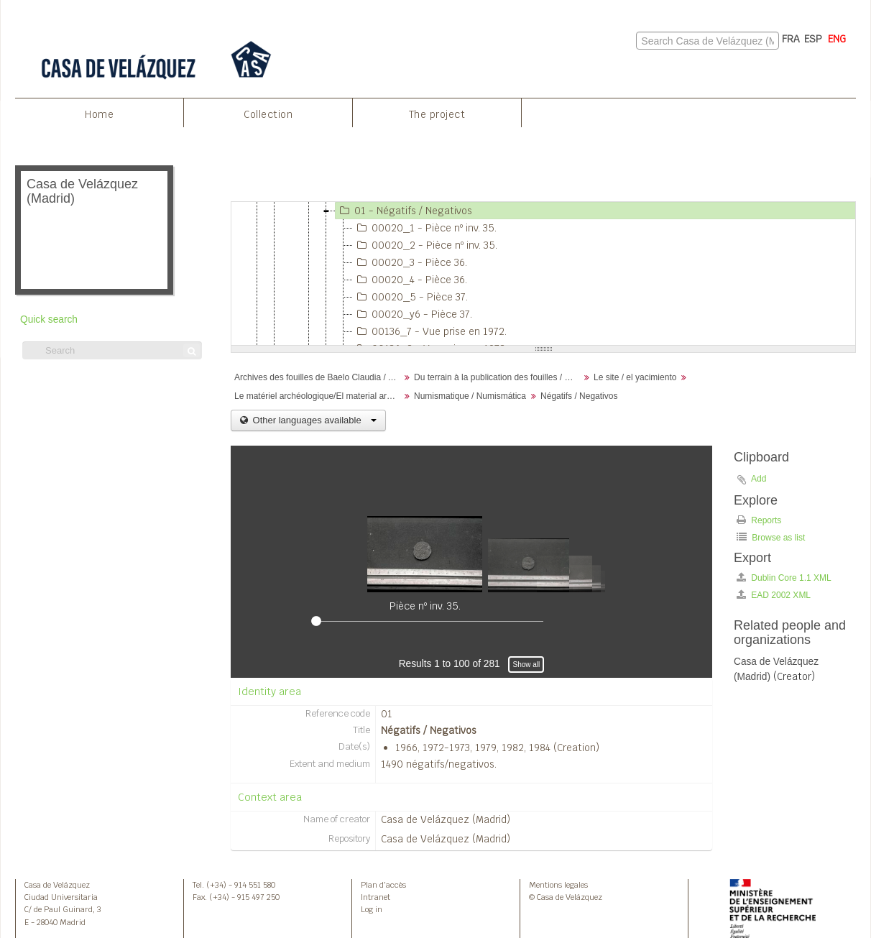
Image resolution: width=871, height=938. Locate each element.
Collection (268, 114)
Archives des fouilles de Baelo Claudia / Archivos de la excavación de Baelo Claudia (318, 377)
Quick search (49, 319)
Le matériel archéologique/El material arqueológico (318, 396)
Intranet (375, 897)
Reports (759, 520)
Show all (526, 664)
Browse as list (771, 537)
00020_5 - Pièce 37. (410, 296)
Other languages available (313, 420)
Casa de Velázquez (57, 885)
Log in (371, 909)
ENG (837, 38)
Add (758, 479)
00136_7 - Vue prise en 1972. (430, 331)
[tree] (543, 274)
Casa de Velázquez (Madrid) (445, 819)
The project (437, 114)
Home (99, 114)
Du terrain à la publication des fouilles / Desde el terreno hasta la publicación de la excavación (498, 377)
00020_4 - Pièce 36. (410, 279)
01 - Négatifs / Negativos (404, 210)
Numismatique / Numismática (470, 396)
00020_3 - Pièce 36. (410, 262)
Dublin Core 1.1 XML (784, 577)
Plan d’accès (383, 885)
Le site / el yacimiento (635, 377)
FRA (791, 38)
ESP (813, 38)
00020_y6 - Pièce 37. (412, 314)
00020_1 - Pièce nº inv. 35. (425, 227)
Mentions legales (558, 885)
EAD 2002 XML (774, 594)
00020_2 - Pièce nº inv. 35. (425, 245)
